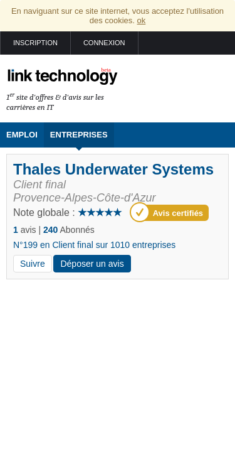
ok (141, 20)
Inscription (35, 42)
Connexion (104, 42)
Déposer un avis (91, 264)
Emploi (22, 134)
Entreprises (79, 134)
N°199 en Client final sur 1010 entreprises (94, 245)
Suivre (32, 264)
